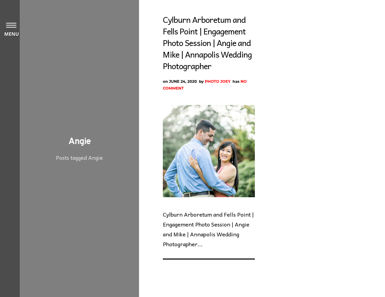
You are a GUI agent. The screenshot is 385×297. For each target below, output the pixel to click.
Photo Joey (217, 81)
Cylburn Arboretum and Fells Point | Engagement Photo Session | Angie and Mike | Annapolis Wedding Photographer (207, 42)
